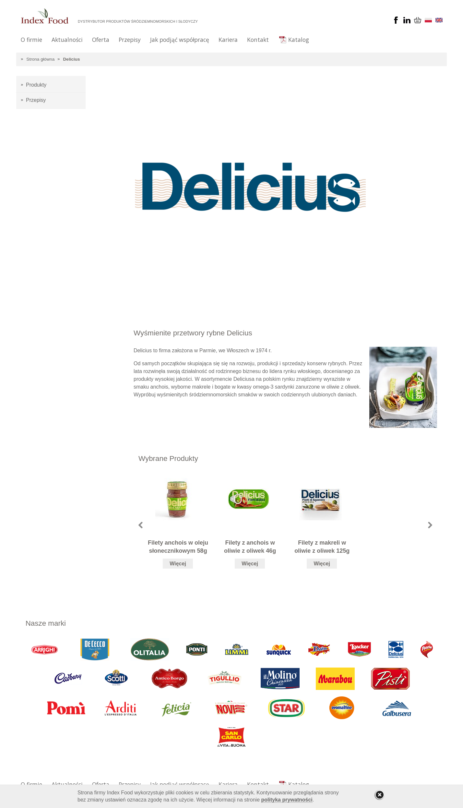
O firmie (31, 39)
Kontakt (258, 39)
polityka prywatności (287, 799)
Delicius (71, 59)
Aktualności (67, 39)
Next (430, 525)
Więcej (178, 563)
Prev (140, 525)
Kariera (228, 39)
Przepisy (130, 39)
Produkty (36, 85)
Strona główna (40, 59)
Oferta (100, 39)
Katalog (298, 39)
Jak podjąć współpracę (179, 39)
